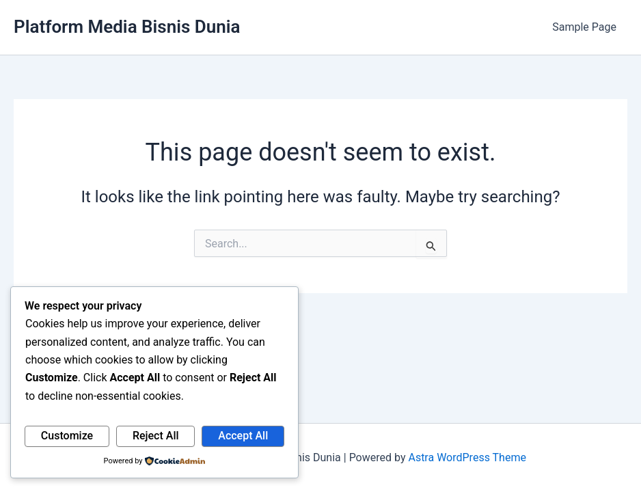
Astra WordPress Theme (467, 457)
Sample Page (584, 26)
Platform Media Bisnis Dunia (127, 26)
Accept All (243, 435)
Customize (67, 435)
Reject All (156, 435)
